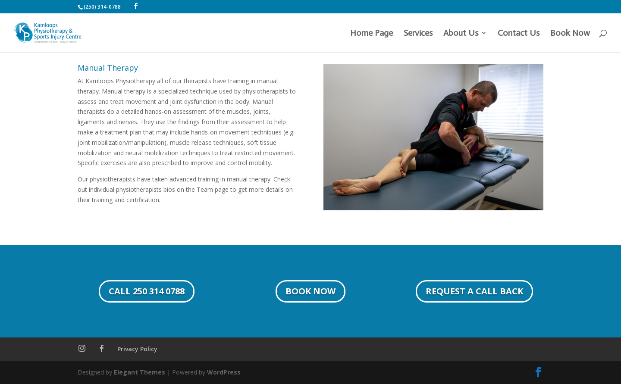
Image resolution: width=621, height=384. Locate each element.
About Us (460, 34)
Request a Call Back (474, 291)
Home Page (371, 34)
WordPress (224, 372)
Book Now (570, 34)
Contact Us (518, 34)
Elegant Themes (139, 372)
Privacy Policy (137, 349)
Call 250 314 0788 (147, 291)
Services (418, 34)
